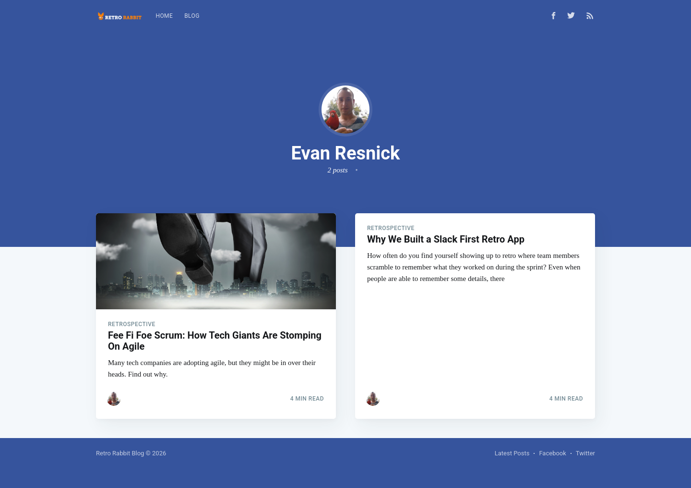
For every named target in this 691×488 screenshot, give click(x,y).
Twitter (585, 453)
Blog (192, 15)
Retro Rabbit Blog (120, 453)
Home (164, 15)
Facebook (552, 453)
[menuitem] (164, 16)
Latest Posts (512, 453)
